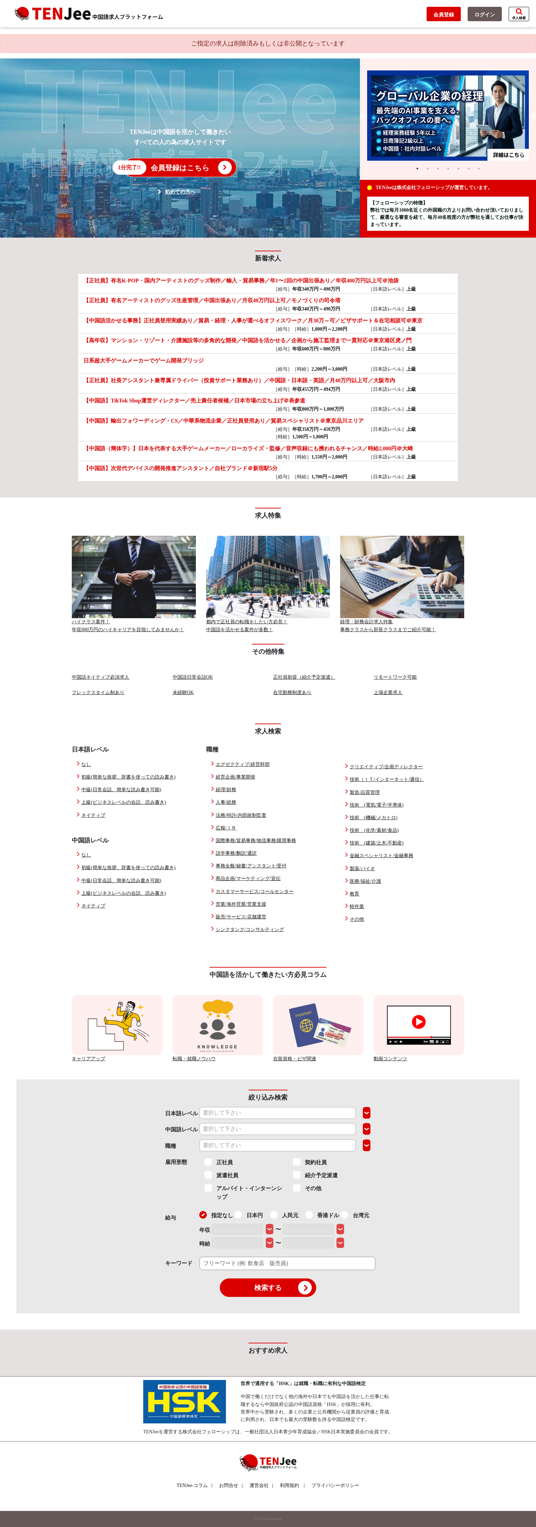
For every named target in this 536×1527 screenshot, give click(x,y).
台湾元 (355, 1215)
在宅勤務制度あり (292, 692)
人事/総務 (226, 802)
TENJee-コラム (195, 1485)
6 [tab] (468, 168)
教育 (354, 894)
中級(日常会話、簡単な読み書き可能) (121, 789)
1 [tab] (417, 168)
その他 (357, 919)
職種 (170, 1146)
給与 (170, 1218)
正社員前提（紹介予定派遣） (304, 677)
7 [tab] (478, 168)
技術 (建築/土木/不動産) (376, 843)
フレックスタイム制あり (98, 692)
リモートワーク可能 (395, 677)
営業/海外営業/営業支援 (241, 904)
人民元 (284, 1215)
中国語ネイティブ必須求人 (100, 677)
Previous (362, 115)
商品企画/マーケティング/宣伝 (248, 878)
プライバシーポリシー (335, 1485)
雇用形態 (176, 1162)
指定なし (216, 1215)
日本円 (248, 1215)
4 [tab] (448, 168)
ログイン (484, 14)
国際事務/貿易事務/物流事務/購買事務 (256, 840)
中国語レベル (181, 1129)
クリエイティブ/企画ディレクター (386, 766)
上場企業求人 (388, 692)
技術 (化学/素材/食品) (374, 830)
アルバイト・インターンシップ (243, 1192)
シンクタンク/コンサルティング (250, 929)
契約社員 (310, 1162)
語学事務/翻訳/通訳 (236, 853)
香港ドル (322, 1215)
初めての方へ (180, 192)
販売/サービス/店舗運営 (241, 916)
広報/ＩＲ (226, 828)
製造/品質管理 (365, 792)
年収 (204, 1230)
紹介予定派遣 (315, 1175)
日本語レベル (181, 1113)
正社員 (218, 1162)
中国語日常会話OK (193, 677)
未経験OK (183, 692)
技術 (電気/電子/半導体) (376, 805)
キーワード (178, 1263)
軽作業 (357, 906)
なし (86, 764)
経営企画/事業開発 (235, 777)
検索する (283, 1287)
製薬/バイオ (362, 868)
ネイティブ (93, 815)
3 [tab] (437, 168)
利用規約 (289, 1485)
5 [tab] (458, 168)
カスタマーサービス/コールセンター (255, 891)
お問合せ (231, 1485)
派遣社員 (221, 1175)
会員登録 (443, 14)
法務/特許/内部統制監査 (241, 815)
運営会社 (261, 1485)
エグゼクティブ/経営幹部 (243, 764)
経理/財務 (226, 789)
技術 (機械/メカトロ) (373, 817)
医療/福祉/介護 (365, 881)
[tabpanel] (448, 116)
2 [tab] (427, 168)
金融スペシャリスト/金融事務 (381, 855)
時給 (204, 1244)
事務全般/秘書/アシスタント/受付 (251, 865)
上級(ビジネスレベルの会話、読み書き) (123, 802)
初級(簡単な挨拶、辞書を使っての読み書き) (128, 777)
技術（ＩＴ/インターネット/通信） (387, 779)
